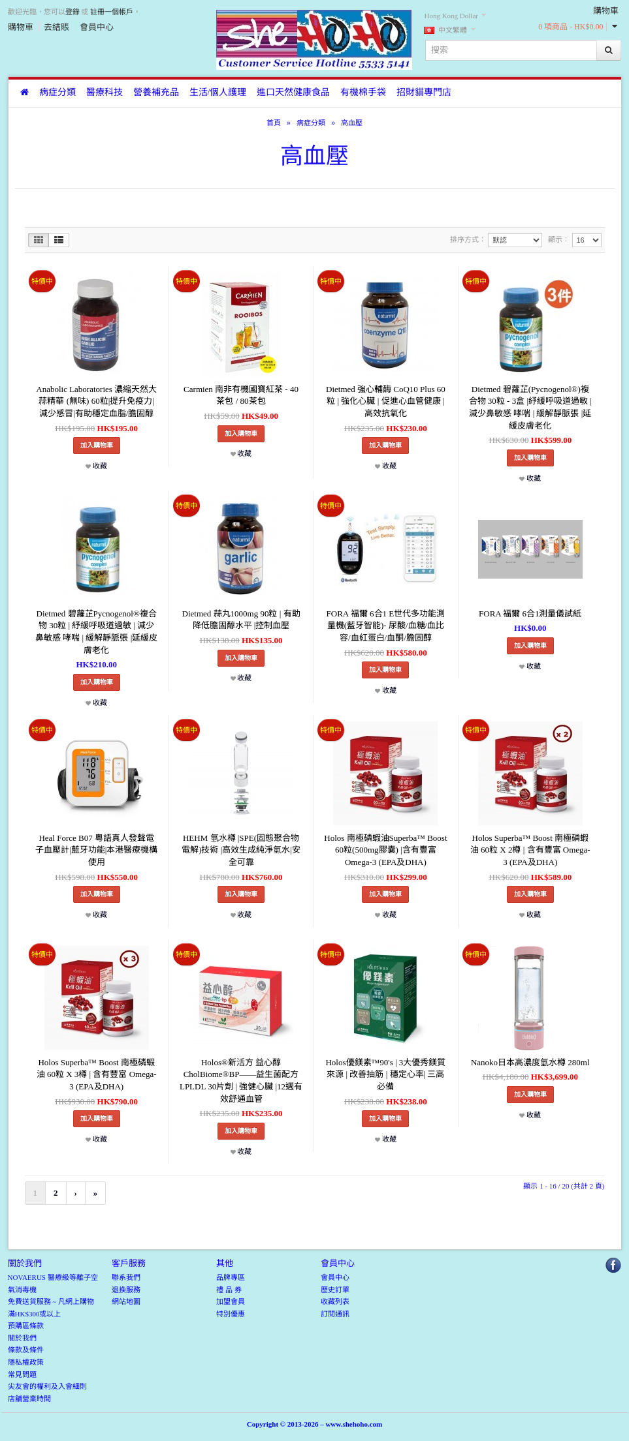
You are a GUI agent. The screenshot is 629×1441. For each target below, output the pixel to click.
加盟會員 (230, 1301)
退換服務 (126, 1290)
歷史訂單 (335, 1290)
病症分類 (57, 92)
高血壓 (352, 123)
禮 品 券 (229, 1290)
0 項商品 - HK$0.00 (570, 26)
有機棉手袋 (363, 92)
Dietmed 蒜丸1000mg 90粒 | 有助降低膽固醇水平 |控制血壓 (241, 620)
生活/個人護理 (218, 92)
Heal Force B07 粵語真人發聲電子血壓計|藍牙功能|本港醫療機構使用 (96, 850)
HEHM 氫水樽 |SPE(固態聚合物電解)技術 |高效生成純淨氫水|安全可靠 (241, 850)
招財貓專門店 (423, 92)
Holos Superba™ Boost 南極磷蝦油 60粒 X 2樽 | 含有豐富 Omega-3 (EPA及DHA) (530, 850)
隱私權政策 (26, 1362)
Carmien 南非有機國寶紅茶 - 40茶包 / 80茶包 (241, 395)
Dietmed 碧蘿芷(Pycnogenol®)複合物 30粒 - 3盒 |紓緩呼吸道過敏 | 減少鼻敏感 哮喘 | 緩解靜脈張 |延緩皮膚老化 (530, 407)
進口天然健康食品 (293, 92)
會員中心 (97, 27)
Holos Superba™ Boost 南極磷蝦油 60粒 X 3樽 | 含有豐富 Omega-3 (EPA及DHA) (97, 1074)
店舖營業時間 (29, 1399)
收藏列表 (335, 1301)
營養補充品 (156, 92)
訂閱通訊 (335, 1314)
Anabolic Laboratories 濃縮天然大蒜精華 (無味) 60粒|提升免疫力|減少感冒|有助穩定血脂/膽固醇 (96, 401)
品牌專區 (230, 1277)
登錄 (72, 12)
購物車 (20, 27)
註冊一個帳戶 (111, 12)
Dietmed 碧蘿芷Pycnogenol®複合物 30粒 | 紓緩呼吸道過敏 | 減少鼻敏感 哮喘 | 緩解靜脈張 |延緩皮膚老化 (96, 632)
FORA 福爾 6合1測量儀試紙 (530, 613)
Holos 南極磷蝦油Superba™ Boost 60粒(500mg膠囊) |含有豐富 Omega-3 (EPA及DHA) (385, 850)
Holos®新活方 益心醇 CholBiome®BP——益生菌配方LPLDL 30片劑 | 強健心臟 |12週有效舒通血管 (241, 1080)
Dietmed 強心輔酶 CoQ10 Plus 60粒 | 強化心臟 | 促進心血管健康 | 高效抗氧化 (385, 401)
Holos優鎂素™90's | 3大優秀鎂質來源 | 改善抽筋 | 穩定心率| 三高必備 (385, 1074)
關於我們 (22, 1338)
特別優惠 (230, 1314)
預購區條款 (26, 1325)
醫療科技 (104, 92)
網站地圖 (126, 1301)
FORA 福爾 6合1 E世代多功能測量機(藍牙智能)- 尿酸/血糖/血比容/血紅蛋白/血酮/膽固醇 (386, 626)
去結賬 (56, 27)
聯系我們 (126, 1277)
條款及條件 (26, 1350)
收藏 (96, 466)
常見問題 (22, 1374)
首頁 (273, 123)
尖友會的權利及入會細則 (47, 1386)
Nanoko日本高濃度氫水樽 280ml (530, 1062)
